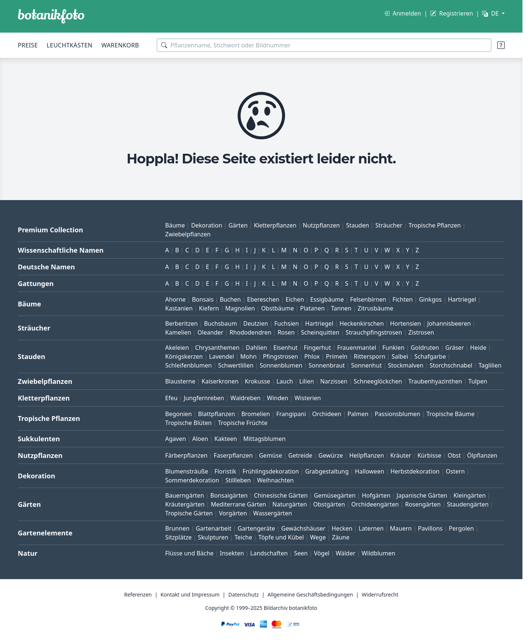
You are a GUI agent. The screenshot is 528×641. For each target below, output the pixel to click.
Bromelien (255, 414)
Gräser (454, 347)
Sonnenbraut (327, 365)
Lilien (306, 381)
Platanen (312, 308)
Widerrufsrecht (380, 594)
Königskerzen (184, 356)
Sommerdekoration (192, 480)
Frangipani (291, 414)
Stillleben (238, 480)
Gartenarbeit (213, 528)
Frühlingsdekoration (270, 471)
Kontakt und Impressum (189, 594)
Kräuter (400, 455)
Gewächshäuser (303, 528)
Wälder (345, 553)
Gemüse (270, 455)
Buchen (230, 299)
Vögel (321, 553)
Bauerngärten (184, 495)
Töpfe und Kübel (281, 537)
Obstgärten (329, 504)
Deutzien (255, 323)
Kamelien (178, 332)
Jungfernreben (204, 398)
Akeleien (177, 347)
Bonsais (202, 299)
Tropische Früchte (243, 423)
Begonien (178, 414)
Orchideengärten (375, 504)
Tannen (341, 308)
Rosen (286, 332)
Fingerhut (317, 347)
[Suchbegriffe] (324, 45)
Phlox (312, 356)
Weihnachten (275, 480)
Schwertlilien (235, 365)
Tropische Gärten (189, 513)
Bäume (175, 225)
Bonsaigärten (229, 495)
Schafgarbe (430, 356)
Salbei (400, 356)
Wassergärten (272, 513)
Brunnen (177, 528)
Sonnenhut (366, 365)
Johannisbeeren (449, 323)
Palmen (358, 414)
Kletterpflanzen (275, 225)
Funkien (393, 347)
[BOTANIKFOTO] (51, 16)
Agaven (175, 439)
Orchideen (326, 414)
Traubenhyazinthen (435, 381)
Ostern (455, 471)
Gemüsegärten (334, 495)
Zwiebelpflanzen (188, 234)
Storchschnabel (450, 365)
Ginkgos (430, 299)
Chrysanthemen (217, 347)
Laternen (371, 528)
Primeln (337, 356)
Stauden (357, 225)
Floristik (225, 471)
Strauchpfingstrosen (374, 332)
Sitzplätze (178, 537)
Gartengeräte (256, 528)
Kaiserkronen (220, 381)
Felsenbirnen (368, 299)
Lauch (284, 381)
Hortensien (405, 323)
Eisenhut (285, 347)
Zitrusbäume (375, 308)
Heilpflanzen (366, 455)
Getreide (300, 455)
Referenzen (138, 594)
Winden (277, 398)
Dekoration (206, 225)
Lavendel (221, 356)
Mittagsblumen (264, 439)
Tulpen (477, 381)
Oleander (210, 332)
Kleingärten (470, 495)
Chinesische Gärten (281, 495)
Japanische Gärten (421, 495)
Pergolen (461, 528)
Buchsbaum (220, 323)
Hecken (342, 528)
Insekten (232, 553)
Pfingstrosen (280, 356)
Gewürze (331, 455)
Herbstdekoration (415, 471)
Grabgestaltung (327, 471)
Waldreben (245, 398)
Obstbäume (277, 308)
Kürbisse (429, 455)
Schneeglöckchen (378, 381)
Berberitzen (181, 323)
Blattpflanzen (216, 414)
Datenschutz (243, 594)
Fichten (402, 299)
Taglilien (489, 365)
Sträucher (388, 225)
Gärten (238, 225)
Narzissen (334, 381)
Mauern (401, 528)
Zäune (340, 537)
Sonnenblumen (281, 365)
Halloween (369, 471)
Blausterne (180, 381)
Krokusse (257, 381)
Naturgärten (289, 504)
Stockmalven (406, 365)
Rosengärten (423, 504)
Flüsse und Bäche (189, 553)
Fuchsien (286, 323)
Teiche (243, 537)
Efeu (171, 398)
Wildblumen (378, 553)
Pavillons (430, 528)
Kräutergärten (185, 504)
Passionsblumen (397, 414)
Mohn (248, 356)
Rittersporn (369, 356)
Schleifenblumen (188, 365)
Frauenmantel (356, 347)
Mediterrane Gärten (238, 504)
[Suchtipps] (501, 45)
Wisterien (308, 398)
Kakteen (226, 439)
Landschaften (269, 553)
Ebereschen (263, 299)
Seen (301, 553)
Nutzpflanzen (321, 225)
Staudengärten (467, 504)
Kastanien (179, 308)
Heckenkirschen (361, 323)
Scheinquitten (320, 332)
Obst (454, 455)
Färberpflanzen (186, 455)
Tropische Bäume (450, 414)
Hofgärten (376, 495)
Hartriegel (462, 299)
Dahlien (256, 347)
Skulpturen (213, 537)
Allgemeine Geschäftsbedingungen (310, 594)
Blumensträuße (186, 471)
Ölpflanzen (482, 455)
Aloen (200, 439)
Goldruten (425, 347)
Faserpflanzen (233, 455)
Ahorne (175, 299)
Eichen (295, 299)
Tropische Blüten (188, 423)
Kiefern (209, 308)
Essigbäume (327, 299)
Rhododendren (250, 332)
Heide (478, 347)
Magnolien (240, 308)
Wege (318, 537)
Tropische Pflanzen (435, 225)
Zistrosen (421, 332)
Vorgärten (233, 513)
